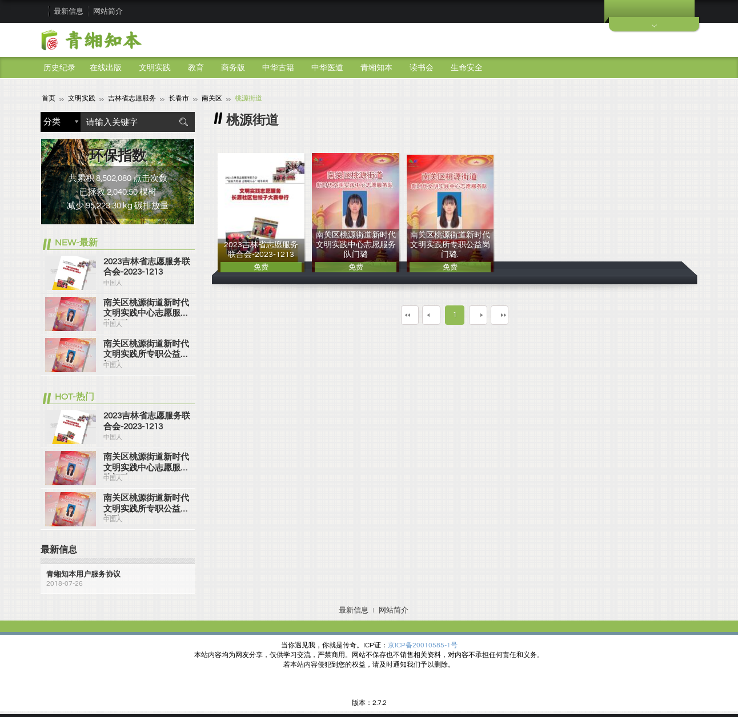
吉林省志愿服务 (132, 98)
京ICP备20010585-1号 (423, 645)
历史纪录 (59, 68)
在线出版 (106, 68)
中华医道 (327, 68)
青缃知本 (376, 68)
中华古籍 (278, 68)
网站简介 (108, 11)
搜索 (183, 122)
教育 (196, 68)
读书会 (422, 68)
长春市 (179, 98)
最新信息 (68, 11)
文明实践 (155, 68)
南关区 (212, 98)
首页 (48, 98)
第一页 (381, 314)
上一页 (424, 314)
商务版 (233, 68)
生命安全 (467, 68)
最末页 (528, 314)
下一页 (485, 314)
